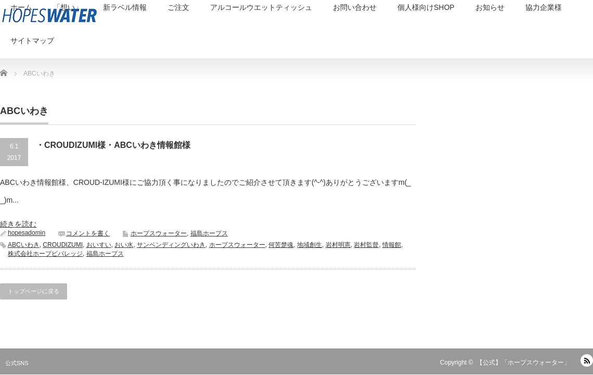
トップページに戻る (33, 291)
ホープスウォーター (159, 233)
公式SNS (17, 363)
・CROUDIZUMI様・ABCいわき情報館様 (113, 145)
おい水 (123, 244)
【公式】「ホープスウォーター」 (523, 362)
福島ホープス (209, 233)
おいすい (98, 244)
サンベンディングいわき (171, 244)
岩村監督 (366, 244)
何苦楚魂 (280, 244)
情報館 (391, 244)
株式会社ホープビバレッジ (45, 253)
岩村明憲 (338, 244)
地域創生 (309, 244)
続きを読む (18, 224)
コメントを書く (88, 233)
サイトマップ (32, 40)
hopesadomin (26, 232)
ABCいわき (24, 244)
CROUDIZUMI (63, 244)
